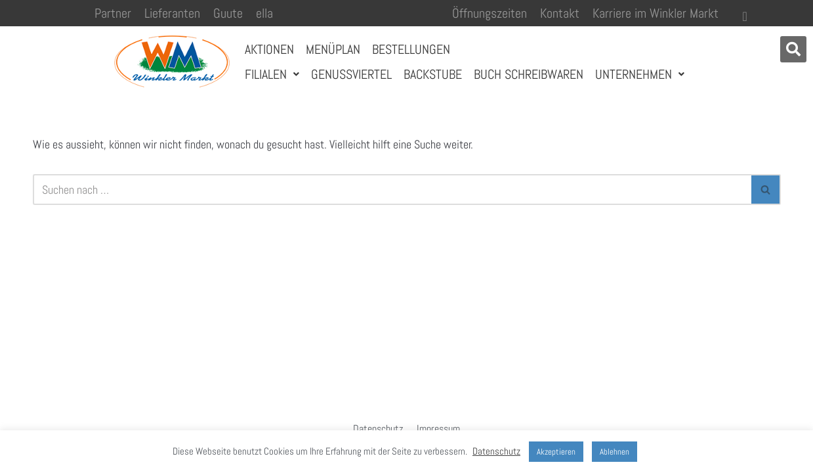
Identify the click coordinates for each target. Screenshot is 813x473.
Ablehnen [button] (614, 451)
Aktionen (269, 49)
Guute (228, 13)
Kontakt (559, 13)
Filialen (272, 74)
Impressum (438, 429)
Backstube (433, 74)
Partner (112, 13)
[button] (793, 49)
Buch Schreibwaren (528, 74)
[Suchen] (392, 189)
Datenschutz (378, 429)
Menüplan (333, 49)
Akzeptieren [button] (556, 451)
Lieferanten (172, 13)
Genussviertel (351, 74)
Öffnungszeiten (489, 13)
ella (264, 13)
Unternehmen (639, 74)
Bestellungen (411, 49)
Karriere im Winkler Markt (656, 13)
